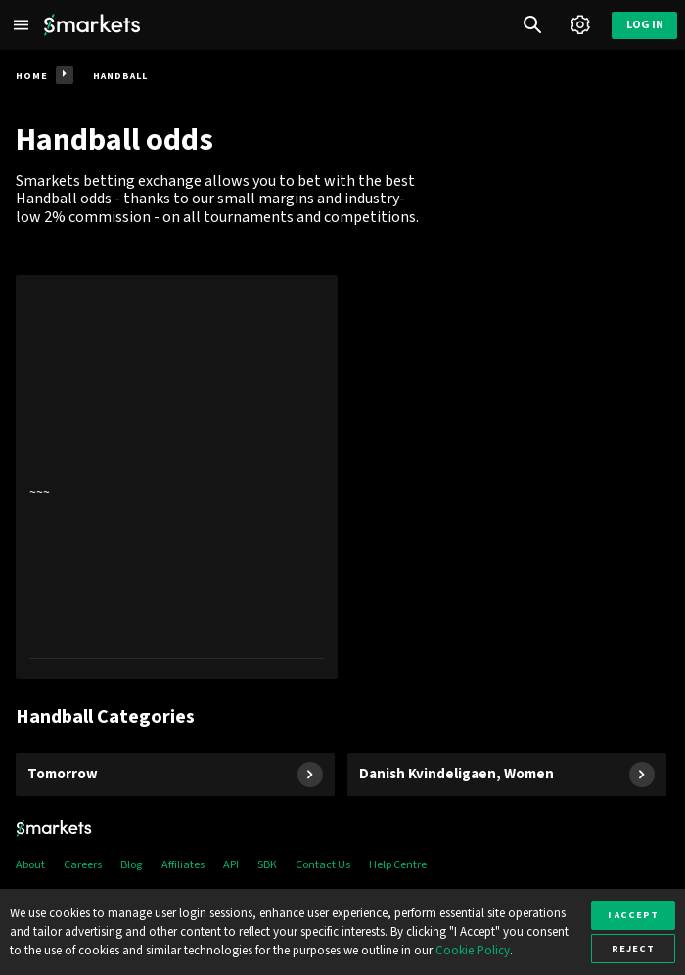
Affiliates (183, 865)
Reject (633, 948)
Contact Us (323, 865)
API (231, 865)
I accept (633, 915)
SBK (267, 865)
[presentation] (177, 477)
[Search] (533, 25)
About (30, 865)
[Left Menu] (21, 25)
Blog (131, 865)
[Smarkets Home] (92, 25)
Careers (83, 865)
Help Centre (398, 865)
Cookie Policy (472, 950)
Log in (644, 25)
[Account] (580, 25)
